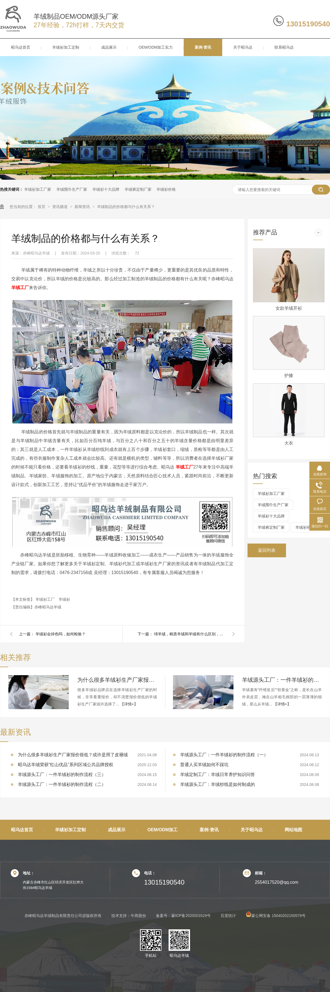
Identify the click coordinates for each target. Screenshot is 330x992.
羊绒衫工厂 (45, 599)
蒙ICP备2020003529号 (191, 915)
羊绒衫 (64, 599)
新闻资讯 (83, 206)
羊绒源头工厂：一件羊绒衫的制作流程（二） (62, 784)
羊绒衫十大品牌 (105, 189)
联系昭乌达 (284, 47)
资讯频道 (60, 206)
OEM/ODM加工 (162, 829)
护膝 (288, 375)
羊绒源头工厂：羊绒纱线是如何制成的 (217, 784)
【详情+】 (129, 704)
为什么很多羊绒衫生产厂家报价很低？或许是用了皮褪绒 (117, 680)
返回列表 (267, 550)
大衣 (288, 443)
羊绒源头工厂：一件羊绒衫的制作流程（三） (282, 680)
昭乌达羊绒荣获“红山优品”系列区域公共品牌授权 (65, 764)
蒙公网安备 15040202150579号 (276, 915)
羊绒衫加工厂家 (37, 189)
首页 (42, 206)
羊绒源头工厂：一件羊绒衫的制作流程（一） (224, 754)
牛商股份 (138, 915)
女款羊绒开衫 (289, 308)
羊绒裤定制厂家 (138, 189)
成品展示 (109, 47)
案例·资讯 (203, 47)
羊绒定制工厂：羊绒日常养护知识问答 (217, 774)
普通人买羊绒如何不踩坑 (204, 764)
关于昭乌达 (242, 47)
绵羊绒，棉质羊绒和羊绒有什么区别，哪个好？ (190, 634)
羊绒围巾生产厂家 (71, 189)
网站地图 (293, 829)
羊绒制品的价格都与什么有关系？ (126, 206)
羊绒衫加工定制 (65, 47)
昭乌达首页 (20, 47)
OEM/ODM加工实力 (156, 47)
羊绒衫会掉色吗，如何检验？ (60, 634)
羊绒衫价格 (166, 189)
